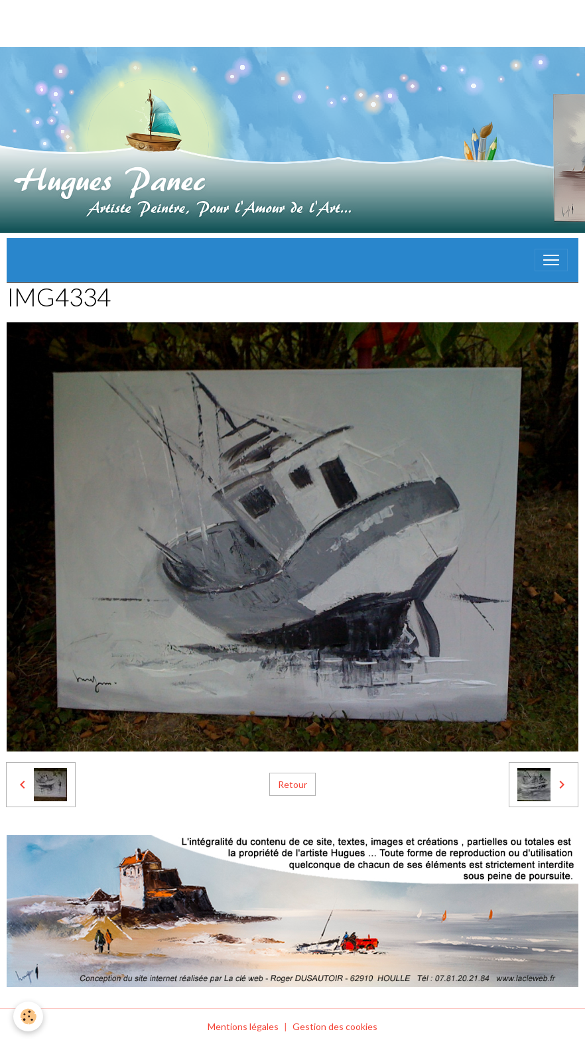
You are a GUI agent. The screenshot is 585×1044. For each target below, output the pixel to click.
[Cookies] (28, 1016)
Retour (292, 784)
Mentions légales (243, 1026)
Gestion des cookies (334, 1026)
